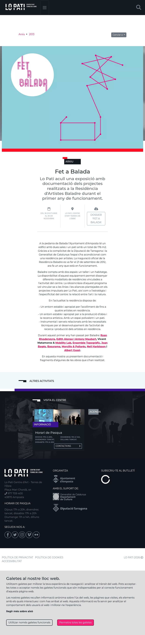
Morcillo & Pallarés (74, 346)
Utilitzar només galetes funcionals (29, 622)
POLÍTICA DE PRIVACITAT (17, 557)
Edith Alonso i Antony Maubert (76, 339)
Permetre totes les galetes (75, 622)
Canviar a (118, 34)
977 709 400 (13, 493)
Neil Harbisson (96, 346)
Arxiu (22, 34)
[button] (138, 7)
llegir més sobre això (19, 611)
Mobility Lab (63, 342)
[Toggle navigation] (44, 7)
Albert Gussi (72, 350)
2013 (31, 34)
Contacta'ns (68, 446)
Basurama (53, 346)
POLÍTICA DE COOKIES (49, 557)
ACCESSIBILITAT (12, 561)
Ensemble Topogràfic (86, 342)
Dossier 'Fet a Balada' (96, 218)
